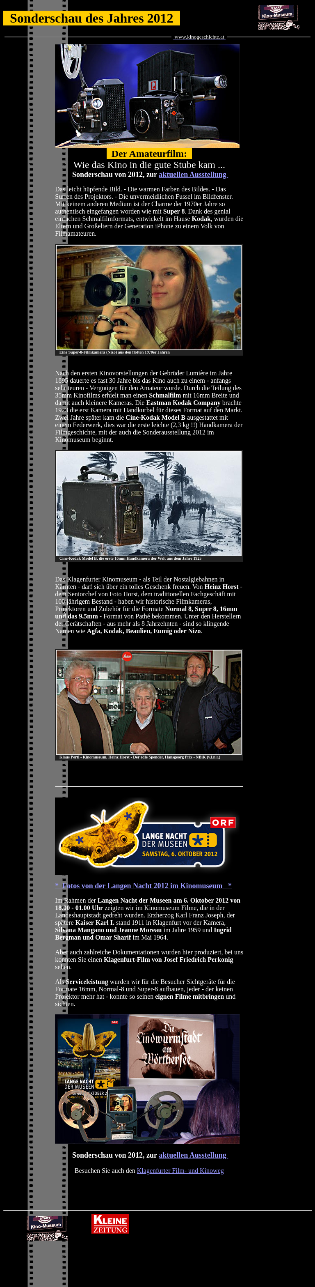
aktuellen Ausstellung (193, 174)
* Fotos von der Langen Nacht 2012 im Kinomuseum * (143, 886)
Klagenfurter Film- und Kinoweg (180, 1170)
